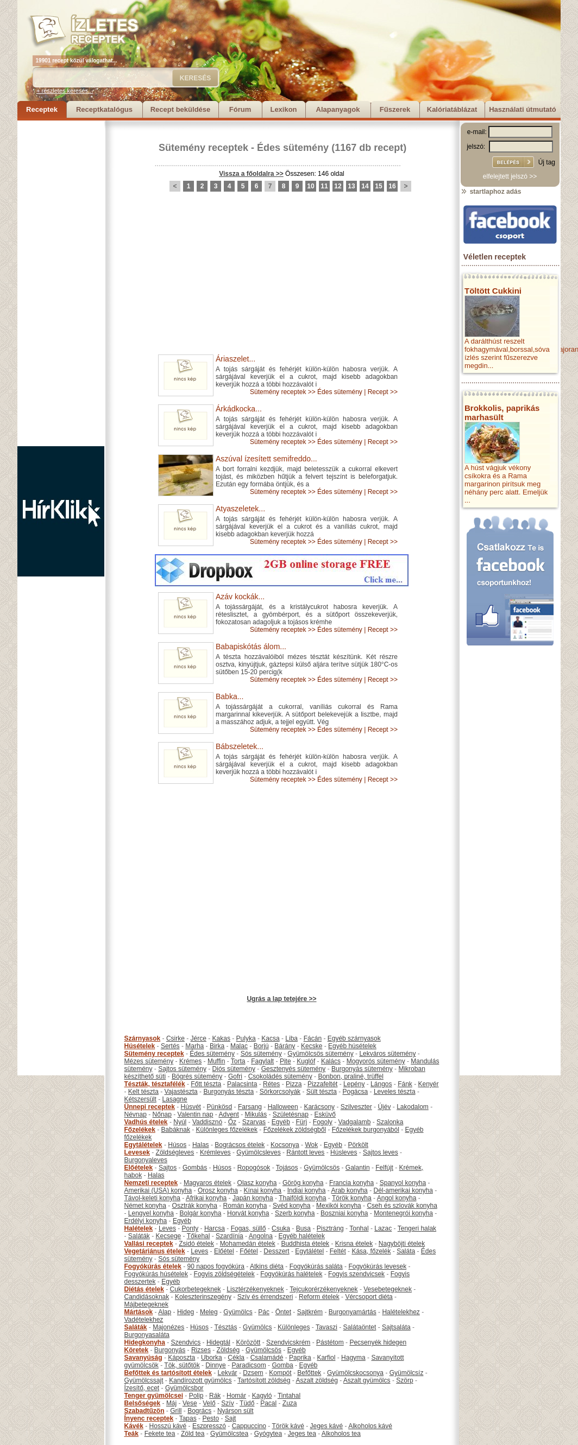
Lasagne (174, 1099)
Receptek (42, 109)
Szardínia (229, 1236)
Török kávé (288, 1426)
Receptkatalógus (104, 109)
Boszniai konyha (344, 1213)
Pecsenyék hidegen (377, 1342)
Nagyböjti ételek (402, 1243)
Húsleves (343, 1152)
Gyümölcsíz (406, 1373)
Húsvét (191, 1107)
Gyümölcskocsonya (355, 1373)
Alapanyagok (338, 109)
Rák (215, 1395)
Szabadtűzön (144, 1411)
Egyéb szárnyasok (354, 1038)
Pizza (293, 1084)
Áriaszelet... (235, 358)
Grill (175, 1411)
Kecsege (168, 1236)
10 (310, 186)
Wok (311, 1145)
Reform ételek (319, 1297)
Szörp (404, 1380)
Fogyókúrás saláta (316, 1266)
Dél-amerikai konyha (402, 1190)
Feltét (338, 1251)
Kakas (221, 1038)
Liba (291, 1038)
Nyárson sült (235, 1411)
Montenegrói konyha (403, 1213)
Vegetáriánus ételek (154, 1251)
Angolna (261, 1236)
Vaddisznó (207, 1122)
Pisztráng (330, 1228)
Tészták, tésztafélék (154, 1084)
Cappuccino (249, 1426)
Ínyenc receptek (149, 1418)
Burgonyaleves (145, 1160)
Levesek (137, 1152)
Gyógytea (268, 1433)
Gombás (195, 1167)
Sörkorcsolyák (280, 1091)
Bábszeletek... (239, 746)
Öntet (283, 1312)
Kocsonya (285, 1145)
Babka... (229, 696)
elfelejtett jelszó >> (510, 176)
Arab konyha (349, 1190)
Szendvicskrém (288, 1342)
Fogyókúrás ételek (152, 1266)
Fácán (313, 1038)
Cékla (236, 1357)
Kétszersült (140, 1099)
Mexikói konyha (338, 1205)
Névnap (135, 1114)
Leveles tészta (395, 1091)
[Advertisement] (60, 283)
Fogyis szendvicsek (356, 1274)
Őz (232, 1122)
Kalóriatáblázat (452, 109)
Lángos (381, 1084)
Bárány (284, 1046)
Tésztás (225, 1327)
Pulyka (246, 1038)
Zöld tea (192, 1433)
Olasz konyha (257, 1183)
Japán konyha (253, 1198)
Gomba (282, 1365)
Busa (303, 1228)
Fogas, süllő (248, 1228)
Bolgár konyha (201, 1213)
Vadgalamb (354, 1122)
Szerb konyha (295, 1213)
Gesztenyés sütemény (293, 1069)
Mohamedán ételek (247, 1243)
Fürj (301, 1122)
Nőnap (162, 1114)
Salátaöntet (359, 1327)
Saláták (139, 1236)
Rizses (201, 1350)
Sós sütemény (261, 1053)
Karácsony (319, 1107)
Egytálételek (143, 1145)
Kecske (311, 1046)
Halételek (138, 1228)
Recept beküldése (180, 109)
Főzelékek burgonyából (365, 1129)
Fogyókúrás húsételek (156, 1274)
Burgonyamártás (352, 1312)
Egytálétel (309, 1251)
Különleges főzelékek (226, 1129)
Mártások (138, 1312)
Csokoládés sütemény (280, 1076)
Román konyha (245, 1205)
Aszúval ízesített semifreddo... (266, 458)
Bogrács (199, 1411)
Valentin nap (195, 1114)
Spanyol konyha (403, 1183)
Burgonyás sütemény (362, 1069)
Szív (227, 1403)
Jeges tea (302, 1433)
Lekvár (227, 1373)
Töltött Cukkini (493, 290)
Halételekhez (400, 1312)
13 (351, 186)
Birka (217, 1046)
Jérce (198, 1038)
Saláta (406, 1251)
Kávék (133, 1426)
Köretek (136, 1350)
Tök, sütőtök (181, 1365)
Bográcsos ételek (240, 1145)
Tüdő (247, 1403)
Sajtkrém (310, 1312)
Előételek (138, 1167)
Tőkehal (198, 1236)
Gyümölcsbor (184, 1388)
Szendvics (186, 1342)
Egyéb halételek (302, 1236)
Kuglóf (306, 1061)
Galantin (357, 1167)
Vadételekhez (144, 1319)
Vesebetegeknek (387, 1289)
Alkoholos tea (341, 1433)
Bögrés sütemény (197, 1076)
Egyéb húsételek (352, 1046)
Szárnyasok (142, 1038)
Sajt (230, 1418)
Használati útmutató (522, 109)
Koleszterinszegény (203, 1297)
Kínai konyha (262, 1190)
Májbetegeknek (146, 1304)
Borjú (261, 1046)
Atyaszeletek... (240, 508)
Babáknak (175, 1129)
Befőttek (309, 1373)
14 (364, 186)
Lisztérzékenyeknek (255, 1289)
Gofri (235, 1076)
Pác (263, 1312)
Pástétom (330, 1342)
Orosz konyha (218, 1190)
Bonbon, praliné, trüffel (351, 1076)
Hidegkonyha (144, 1342)
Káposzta (181, 1357)
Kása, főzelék (371, 1251)
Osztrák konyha (194, 1205)
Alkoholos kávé (370, 1426)
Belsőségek (142, 1403)
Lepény (354, 1084)
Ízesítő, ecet (142, 1388)
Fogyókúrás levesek (377, 1266)
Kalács (331, 1061)
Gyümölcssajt (144, 1380)
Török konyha (352, 1198)
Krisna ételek (354, 1243)
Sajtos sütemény (182, 1069)
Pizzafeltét (322, 1084)
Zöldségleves (175, 1152)
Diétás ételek (144, 1289)
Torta (238, 1061)
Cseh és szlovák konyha (402, 1205)
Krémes (190, 1061)
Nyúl (179, 1122)
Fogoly (322, 1122)
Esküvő (325, 1114)
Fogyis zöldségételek (224, 1274)
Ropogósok (254, 1167)
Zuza (289, 1403)
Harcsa (214, 1228)
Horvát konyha (248, 1213)
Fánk (405, 1084)
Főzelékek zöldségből (294, 1129)
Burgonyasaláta (146, 1335)
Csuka (281, 1228)
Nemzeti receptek (151, 1183)
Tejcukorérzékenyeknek (323, 1289)
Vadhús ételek (146, 1122)
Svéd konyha (291, 1205)
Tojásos (287, 1167)
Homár (236, 1395)
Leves (167, 1228)
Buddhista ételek (305, 1243)
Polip (196, 1395)
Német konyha (145, 1205)
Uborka (211, 1357)
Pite (285, 1061)
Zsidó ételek (196, 1243)
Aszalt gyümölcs (367, 1380)
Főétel (248, 1251)
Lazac (383, 1228)
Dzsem (253, 1373)
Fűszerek (395, 109)
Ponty (190, 1228)
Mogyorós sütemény (376, 1061)
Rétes (271, 1084)
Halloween (283, 1107)
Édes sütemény (293, 147)
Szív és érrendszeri (265, 1297)
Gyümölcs (237, 1312)
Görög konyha (302, 1183)
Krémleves (215, 1152)
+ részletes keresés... (64, 90)
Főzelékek (139, 1129)
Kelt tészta (143, 1091)
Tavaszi (326, 1327)
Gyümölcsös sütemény (320, 1053)
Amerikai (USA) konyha (158, 1190)
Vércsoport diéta (368, 1297)
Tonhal (358, 1228)
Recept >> (383, 392)
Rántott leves (305, 1152)
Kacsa (270, 1038)
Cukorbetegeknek (195, 1289)
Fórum (240, 109)
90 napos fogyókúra (215, 1266)
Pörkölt (358, 1145)
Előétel (224, 1251)
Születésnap (291, 1114)
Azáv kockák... (240, 596)
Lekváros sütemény (387, 1053)
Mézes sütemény (149, 1061)
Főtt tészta (206, 1084)
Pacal (268, 1403)
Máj (171, 1403)
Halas (200, 1145)
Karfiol (326, 1357)
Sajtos (168, 1167)
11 (324, 186)
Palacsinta (242, 1084)
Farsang (250, 1107)
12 (337, 186)
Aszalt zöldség (316, 1380)
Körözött (248, 1342)
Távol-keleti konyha (152, 1198)
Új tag (546, 162)
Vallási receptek (148, 1243)
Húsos (177, 1145)
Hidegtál (218, 1342)
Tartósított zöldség (263, 1380)
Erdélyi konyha (145, 1221)
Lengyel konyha (151, 1213)
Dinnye (215, 1365)
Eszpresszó (209, 1426)
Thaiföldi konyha (302, 1198)
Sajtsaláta (396, 1327)
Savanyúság (143, 1357)
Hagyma (353, 1357)
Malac (239, 1046)
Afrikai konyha (206, 1198)
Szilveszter (356, 1107)
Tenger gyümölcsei (153, 1395)
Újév (384, 1107)
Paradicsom (248, 1365)
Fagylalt (262, 1061)
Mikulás (255, 1114)
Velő (209, 1403)
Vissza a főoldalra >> (251, 174)
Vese (190, 1403)
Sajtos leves (380, 1152)
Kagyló (262, 1395)
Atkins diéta (267, 1266)
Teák (131, 1433)
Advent (228, 1114)
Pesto (210, 1418)
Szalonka (389, 1122)
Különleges (294, 1327)
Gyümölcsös (322, 1167)
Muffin (216, 1061)
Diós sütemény (233, 1069)
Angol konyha (397, 1198)
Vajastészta (181, 1091)
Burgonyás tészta (228, 1091)
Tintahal (289, 1395)
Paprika (300, 1357)
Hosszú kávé (168, 1426)
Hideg (185, 1312)
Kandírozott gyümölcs (200, 1380)
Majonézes (168, 1327)
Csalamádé (267, 1357)
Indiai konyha (306, 1190)
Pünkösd (220, 1107)
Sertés (170, 1046)
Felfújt (384, 1167)
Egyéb (281, 1122)
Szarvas (254, 1122)
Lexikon (283, 109)
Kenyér (428, 1084)
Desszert (276, 1251)
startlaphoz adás (491, 191)
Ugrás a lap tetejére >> (281, 999)
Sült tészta (321, 1091)
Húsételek (139, 1046)
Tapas (188, 1418)
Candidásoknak (146, 1297)
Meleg (209, 1312)
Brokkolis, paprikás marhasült (501, 412)
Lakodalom (413, 1107)
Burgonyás (169, 1350)
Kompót (280, 1373)
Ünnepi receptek (149, 1107)
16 (391, 186)
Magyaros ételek (207, 1183)
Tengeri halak (417, 1228)
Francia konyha (351, 1183)
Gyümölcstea (229, 1433)
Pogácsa (355, 1091)
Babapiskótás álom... (251, 646)
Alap (164, 1312)
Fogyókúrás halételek (291, 1274)
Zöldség (228, 1350)
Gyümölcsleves (258, 1152)
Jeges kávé (326, 1426)
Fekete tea (159, 1433)
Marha (194, 1046)
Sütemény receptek (203, 147)
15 (378, 186)
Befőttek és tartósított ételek (168, 1373)
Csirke (175, 1038)
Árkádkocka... (239, 408)
